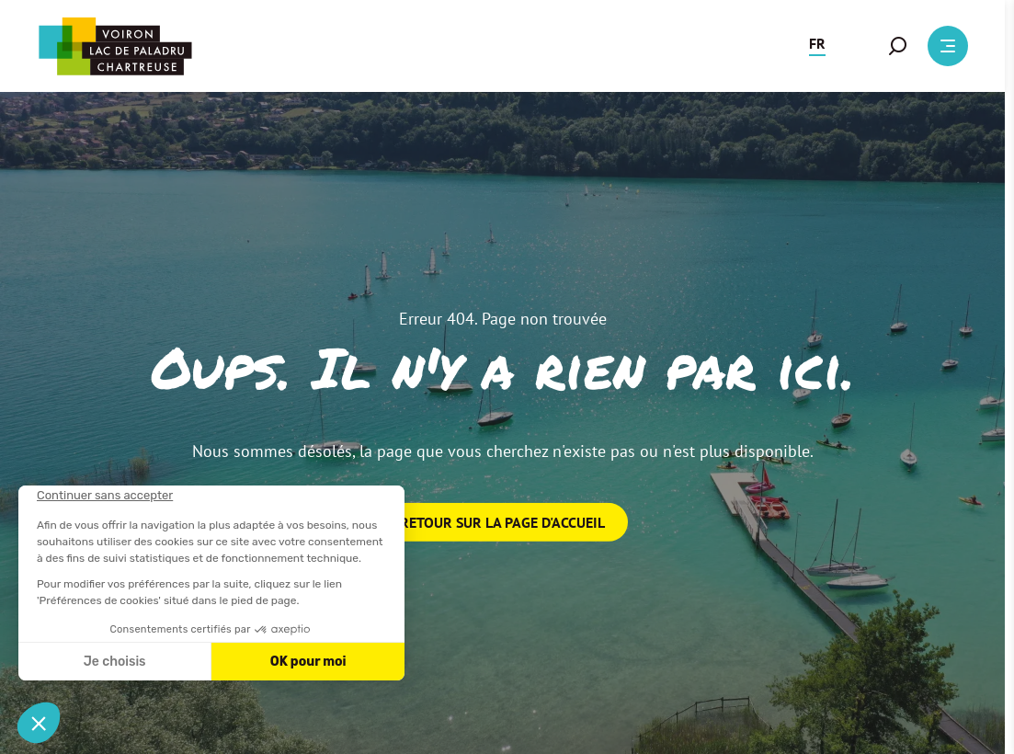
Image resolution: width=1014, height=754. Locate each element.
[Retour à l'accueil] (115, 46)
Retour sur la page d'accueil (502, 522)
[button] (817, 46)
